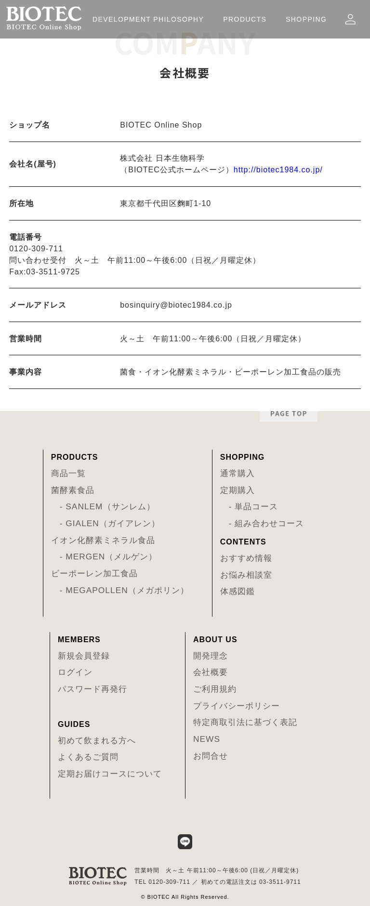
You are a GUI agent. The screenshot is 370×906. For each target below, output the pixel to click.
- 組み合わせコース (262, 523)
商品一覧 (68, 473)
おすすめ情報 (246, 558)
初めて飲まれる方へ (97, 740)
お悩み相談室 (246, 575)
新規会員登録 (84, 655)
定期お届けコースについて (110, 773)
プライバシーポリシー (236, 706)
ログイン (75, 672)
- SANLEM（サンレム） (103, 506)
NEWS (206, 739)
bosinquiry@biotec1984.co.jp (176, 305)
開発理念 (210, 655)
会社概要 (210, 672)
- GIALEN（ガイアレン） (105, 523)
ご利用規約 (215, 689)
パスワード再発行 (92, 689)
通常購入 (237, 473)
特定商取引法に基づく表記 (245, 722)
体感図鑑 (237, 591)
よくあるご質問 (88, 757)
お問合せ (210, 756)
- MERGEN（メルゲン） (104, 556)
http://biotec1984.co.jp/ (278, 170)
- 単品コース (249, 506)
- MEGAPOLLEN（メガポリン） (120, 590)
